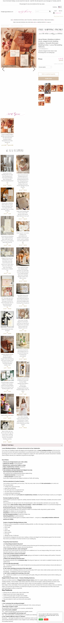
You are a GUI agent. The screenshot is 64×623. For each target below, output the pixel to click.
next (34, 69)
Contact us (49, 22)
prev (3, 69)
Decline (46, 619)
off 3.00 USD (4, 144)
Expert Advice (60, 16)
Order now (48, 78)
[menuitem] (11, 20)
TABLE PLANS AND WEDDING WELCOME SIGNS (23, 22)
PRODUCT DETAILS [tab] (7, 445)
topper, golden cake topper (7, 415)
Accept (40, 619)
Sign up (60, 10)
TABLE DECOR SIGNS (49, 19)
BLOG (35, 22)
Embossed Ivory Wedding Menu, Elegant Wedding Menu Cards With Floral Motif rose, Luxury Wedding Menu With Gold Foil (7, 239)
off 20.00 (5, 184)
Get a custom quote (48, 74)
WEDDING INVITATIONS (19, 19)
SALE (12, 19)
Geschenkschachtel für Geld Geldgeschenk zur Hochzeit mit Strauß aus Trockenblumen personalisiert (22, 353)
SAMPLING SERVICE (41, 22)
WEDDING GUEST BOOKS (38, 19)
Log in (55, 10)
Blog (55, 16)
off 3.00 (6, 367)
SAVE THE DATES (28, 19)
